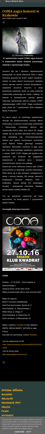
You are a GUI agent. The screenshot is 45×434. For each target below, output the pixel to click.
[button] (3, 22)
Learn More (19, 432)
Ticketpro (20, 325)
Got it (28, 432)
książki (5, 407)
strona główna (12, 390)
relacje (7, 398)
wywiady (7, 415)
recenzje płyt (11, 402)
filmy (5, 411)
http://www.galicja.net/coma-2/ (14, 354)
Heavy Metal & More (14, 1)
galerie (6, 394)
